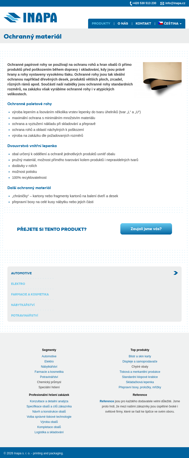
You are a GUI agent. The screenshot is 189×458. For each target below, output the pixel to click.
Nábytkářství (23, 305)
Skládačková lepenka (140, 382)
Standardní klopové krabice (140, 377)
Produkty (101, 23)
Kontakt (143, 23)
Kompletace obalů (49, 427)
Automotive (21, 273)
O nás (123, 23)
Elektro (18, 284)
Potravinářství (24, 316)
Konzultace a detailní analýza (49, 401)
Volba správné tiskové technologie (49, 416)
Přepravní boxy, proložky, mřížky (140, 387)
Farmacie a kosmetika (30, 294)
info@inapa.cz (175, 3)
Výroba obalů (49, 422)
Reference (107, 401)
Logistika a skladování (48, 432)
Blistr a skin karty (140, 356)
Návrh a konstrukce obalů (49, 411)
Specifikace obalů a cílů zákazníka (49, 406)
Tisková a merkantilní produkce (140, 372)
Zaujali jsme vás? (146, 228)
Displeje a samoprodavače (140, 361)
